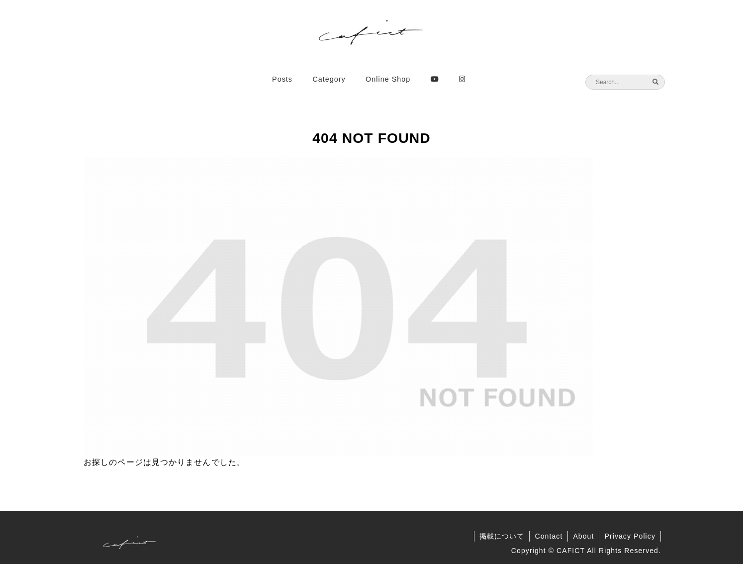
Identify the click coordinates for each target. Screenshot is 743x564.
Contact (548, 536)
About (583, 536)
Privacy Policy (629, 536)
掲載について (502, 536)
